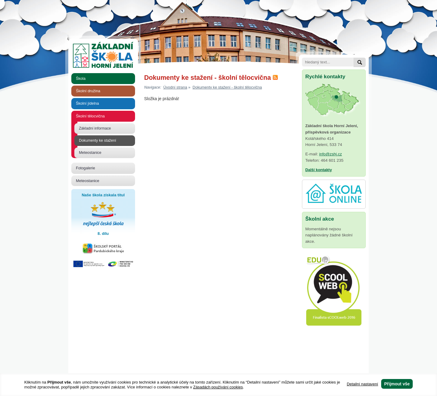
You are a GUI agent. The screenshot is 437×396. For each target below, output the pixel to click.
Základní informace (95, 128)
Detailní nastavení (362, 384)
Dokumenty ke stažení (97, 140)
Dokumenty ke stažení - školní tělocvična (227, 87)
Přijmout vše (397, 383)
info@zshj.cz (330, 154)
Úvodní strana (175, 87)
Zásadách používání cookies (218, 387)
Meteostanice (90, 153)
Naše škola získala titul (103, 215)
